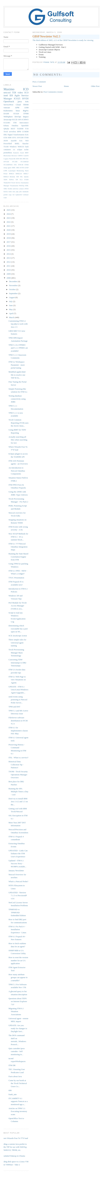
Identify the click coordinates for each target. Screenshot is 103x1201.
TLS (21, 179)
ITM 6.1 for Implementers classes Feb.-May (18, 730)
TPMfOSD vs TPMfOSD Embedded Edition (17, 912)
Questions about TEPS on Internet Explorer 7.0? (17, 1001)
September (13, 293)
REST (13, 129)
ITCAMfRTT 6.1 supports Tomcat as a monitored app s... (18, 1101)
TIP (17, 179)
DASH (6, 113)
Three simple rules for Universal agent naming (17, 642)
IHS (21, 159)
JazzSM (13, 141)
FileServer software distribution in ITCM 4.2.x (18, 720)
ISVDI (25, 98)
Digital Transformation (16, 135)
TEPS (5, 179)
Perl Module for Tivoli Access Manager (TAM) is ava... (17, 606)
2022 (9, 222)
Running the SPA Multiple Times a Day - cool (18, 791)
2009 (9, 274)
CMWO (20, 156)
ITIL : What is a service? (18, 757)
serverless (12, 132)
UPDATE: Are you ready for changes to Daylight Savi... (17, 1028)
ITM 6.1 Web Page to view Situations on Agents (17, 680)
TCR (27, 129)
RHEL (17, 144)
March (12, 317)
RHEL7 (26, 173)
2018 (9, 238)
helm (10, 191)
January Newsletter (16, 870)
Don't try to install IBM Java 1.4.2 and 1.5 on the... (18, 801)
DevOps (18, 116)
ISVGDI (6, 162)
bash (26, 147)
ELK (27, 135)
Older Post (95, 86)
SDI (17, 177)
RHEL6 (11, 173)
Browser (14, 156)
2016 (9, 246)
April (11, 313)
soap (10, 195)
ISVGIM (20, 138)
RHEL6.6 (19, 173)
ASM (26, 107)
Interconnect (24, 123)
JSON (6, 141)
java (20, 101)
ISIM (10, 138)
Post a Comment (39, 82)
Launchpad (11, 171)
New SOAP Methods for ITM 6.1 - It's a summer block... (18, 537)
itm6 (6, 95)
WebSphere (8, 116)
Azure (22, 153)
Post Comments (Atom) (53, 92)
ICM (5, 138)
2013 (9, 258)
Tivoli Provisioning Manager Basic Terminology (16, 652)
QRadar (6, 129)
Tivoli (6, 132)
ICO (26, 92)
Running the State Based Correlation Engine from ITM (18, 557)
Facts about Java (15, 1076)
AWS (20, 120)
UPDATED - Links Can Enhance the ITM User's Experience (18, 853)
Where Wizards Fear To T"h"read (14, 1138)
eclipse (19, 150)
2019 (9, 234)
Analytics (16, 153)
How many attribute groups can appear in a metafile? (17, 977)
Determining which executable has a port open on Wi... (18, 628)
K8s (27, 101)
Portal (5, 173)
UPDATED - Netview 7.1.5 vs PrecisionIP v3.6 (17, 895)
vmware (7, 107)
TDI (14, 92)
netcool (7, 92)
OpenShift (24, 126)
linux (18, 110)
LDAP (26, 167)
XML (26, 185)
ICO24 (16, 113)
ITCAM (14, 162)
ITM (14, 123)
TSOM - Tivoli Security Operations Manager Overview (18, 774)
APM (17, 107)
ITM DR (11, 1065)
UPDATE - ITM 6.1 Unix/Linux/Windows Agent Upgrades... (18, 690)
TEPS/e (11, 179)
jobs (20, 191)
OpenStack (9, 101)
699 (10, 1090)
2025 (9, 210)
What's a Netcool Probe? (18, 881)
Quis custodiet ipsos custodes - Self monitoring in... (16, 1051)
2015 (9, 250)
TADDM (20, 129)
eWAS (26, 189)
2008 (9, 278)
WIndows (13, 147)
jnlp (17, 191)
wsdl (5, 197)
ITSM (26, 138)
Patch (26, 171)
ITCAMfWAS (8, 165)
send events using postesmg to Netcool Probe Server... (17, 700)
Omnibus (15, 126)
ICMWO (25, 120)
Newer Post (37, 86)
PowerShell (8, 144)
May (11, 309)
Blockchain (7, 156)
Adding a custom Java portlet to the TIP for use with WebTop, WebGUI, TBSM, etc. (14, 1147)
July (11, 301)
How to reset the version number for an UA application (18, 960)
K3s (21, 141)
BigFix (25, 110)
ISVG (14, 138)
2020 (9, 230)
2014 (9, 254)
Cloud (18, 104)
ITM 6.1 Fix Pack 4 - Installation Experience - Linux (17, 929)
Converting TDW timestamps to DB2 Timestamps (17, 662)
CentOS (26, 156)
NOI (27, 141)
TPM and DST (14, 707)
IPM (24, 159)
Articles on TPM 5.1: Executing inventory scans (17, 1111)
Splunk (26, 177)
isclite (26, 150)
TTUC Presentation (16, 578)
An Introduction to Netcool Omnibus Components (16, 471)
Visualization (14, 185)
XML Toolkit (8, 189)
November (13, 285)
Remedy (12, 177)
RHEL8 (6, 177)
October (12, 289)
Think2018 (7, 183)
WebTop (21, 185)
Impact (25, 116)
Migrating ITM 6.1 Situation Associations (16, 1011)
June (11, 305)
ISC (27, 159)
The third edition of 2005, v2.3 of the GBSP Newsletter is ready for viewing (63, 40)
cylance (21, 189)
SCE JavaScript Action (17, 635)
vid (13, 195)
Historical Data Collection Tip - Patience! (15, 764)
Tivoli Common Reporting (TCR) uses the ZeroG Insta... (18, 423)
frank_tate (12, 1094)
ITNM (25, 113)
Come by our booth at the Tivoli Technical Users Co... (17, 1083)
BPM (19, 132)
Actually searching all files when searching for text (17, 440)
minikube (25, 191)
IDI (11, 95)
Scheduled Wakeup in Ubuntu (13, 1156)
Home (66, 86)
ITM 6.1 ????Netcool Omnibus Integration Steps (17, 547)
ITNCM (20, 165)
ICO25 (17, 98)
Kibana (6, 126)
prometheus (8, 153)
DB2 (5, 135)
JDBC (14, 167)
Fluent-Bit (12, 159)
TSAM (6, 147)
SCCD (14, 119)
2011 (9, 266)
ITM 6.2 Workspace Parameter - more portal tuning (16, 365)
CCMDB (25, 132)
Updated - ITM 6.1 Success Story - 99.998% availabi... (17, 863)
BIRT (26, 153)
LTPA (5, 171)
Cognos (6, 159)
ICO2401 (7, 123)
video (20, 92)
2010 (9, 270)
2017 (9, 242)
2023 (9, 218)
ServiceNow (8, 104)
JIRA (18, 167)
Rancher (26, 144)
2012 (9, 262)
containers (7, 150)
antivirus (15, 189)
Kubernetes (8, 110)
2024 (9, 214)
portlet (6, 195)
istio (13, 191)
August (12, 297)
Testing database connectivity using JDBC (17, 399)
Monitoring (20, 171)
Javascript (8, 119)
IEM (17, 159)
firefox (6, 191)
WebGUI (21, 147)
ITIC (15, 165)
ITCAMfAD (25, 162)
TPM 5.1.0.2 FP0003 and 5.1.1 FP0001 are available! (18, 348)
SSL (21, 177)
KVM (22, 167)
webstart (25, 195)
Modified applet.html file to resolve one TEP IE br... (16, 375)
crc (14, 150)
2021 (9, 226)
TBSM (25, 104)
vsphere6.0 (18, 195)
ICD (26, 89)
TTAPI (26, 179)
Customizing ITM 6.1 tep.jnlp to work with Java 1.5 (18, 324)
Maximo (9, 89)
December (13, 281)
